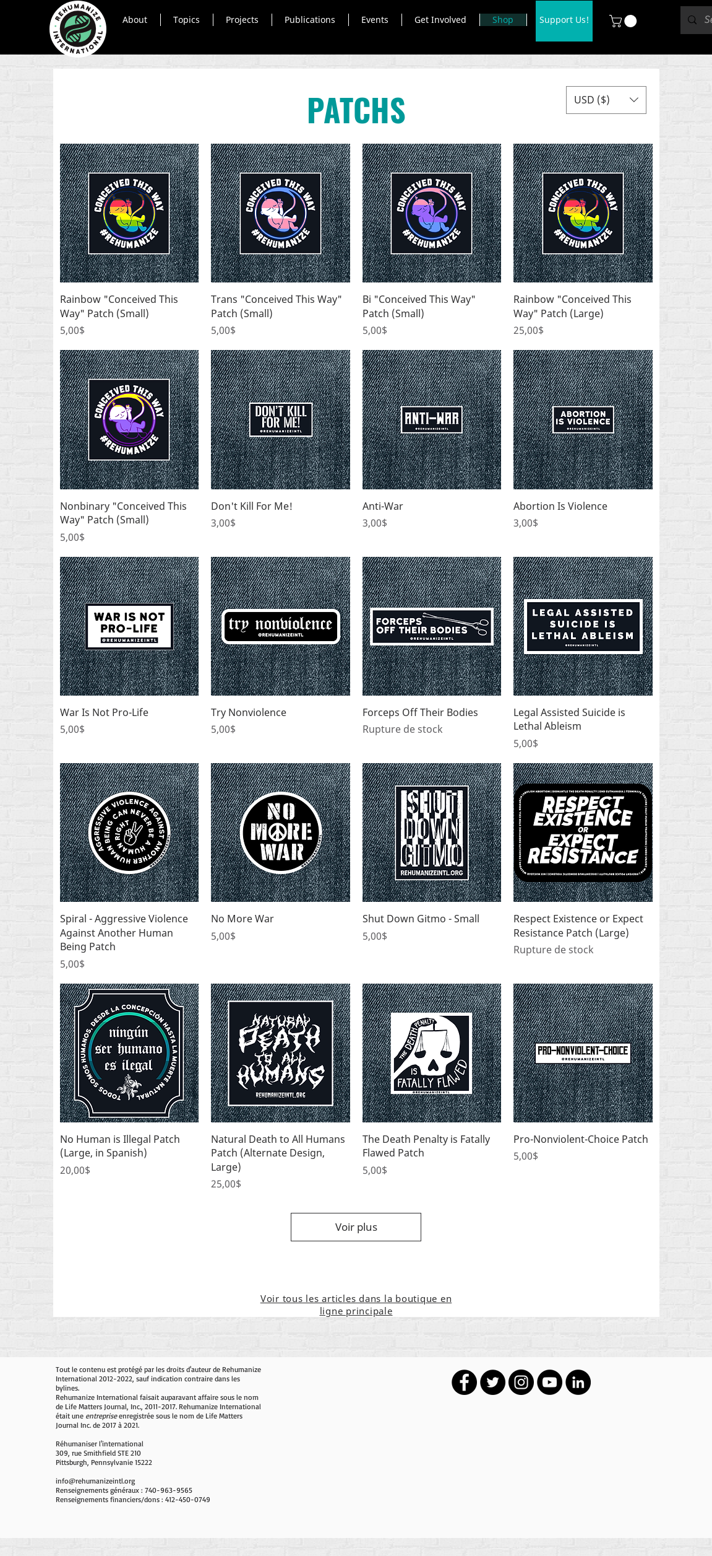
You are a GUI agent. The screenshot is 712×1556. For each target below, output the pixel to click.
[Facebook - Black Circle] (464, 1382)
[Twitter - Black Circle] (492, 1382)
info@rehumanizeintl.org (95, 1480)
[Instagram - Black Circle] (521, 1382)
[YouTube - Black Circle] (549, 1382)
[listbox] (606, 100)
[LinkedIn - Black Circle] (578, 1382)
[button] (135, 20)
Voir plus (356, 1227)
